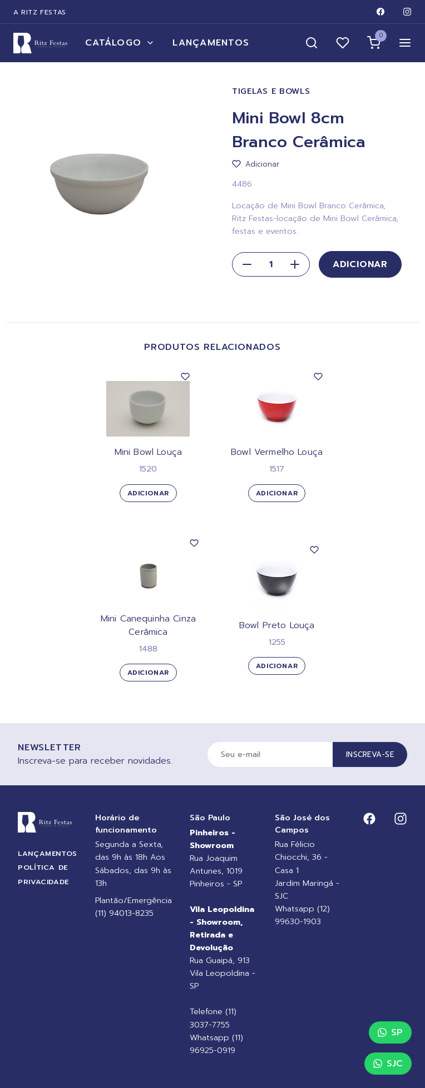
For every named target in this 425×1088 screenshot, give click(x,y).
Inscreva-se (370, 754)
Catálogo (120, 42)
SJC (388, 1063)
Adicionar (360, 264)
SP (390, 1032)
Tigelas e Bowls (271, 91)
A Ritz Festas (39, 12)
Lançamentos (210, 42)
